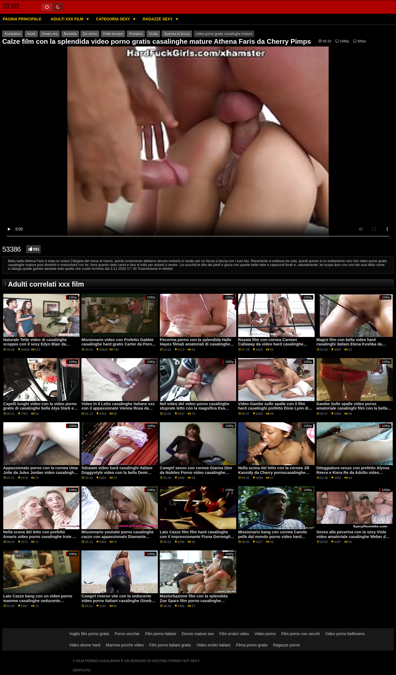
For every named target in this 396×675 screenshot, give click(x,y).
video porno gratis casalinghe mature (224, 34)
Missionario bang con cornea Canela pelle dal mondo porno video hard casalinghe (272, 536)
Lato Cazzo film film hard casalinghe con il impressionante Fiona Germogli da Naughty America (195, 536)
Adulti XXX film (67, 19)
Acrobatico (12, 34)
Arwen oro (49, 34)
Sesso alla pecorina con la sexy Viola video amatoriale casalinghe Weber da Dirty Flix (352, 536)
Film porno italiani (160, 634)
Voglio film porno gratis (89, 634)
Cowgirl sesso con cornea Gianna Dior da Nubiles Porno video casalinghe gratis (196, 472)
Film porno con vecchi (300, 634)
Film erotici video (234, 634)
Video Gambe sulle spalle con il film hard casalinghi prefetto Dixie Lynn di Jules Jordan (273, 408)
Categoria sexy (113, 19)
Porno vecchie (127, 634)
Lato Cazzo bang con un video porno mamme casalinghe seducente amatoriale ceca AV (37, 600)
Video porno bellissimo (345, 634)
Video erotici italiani (213, 645)
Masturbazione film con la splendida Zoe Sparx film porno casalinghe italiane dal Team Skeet (194, 600)
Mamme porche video (125, 645)
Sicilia (153, 34)
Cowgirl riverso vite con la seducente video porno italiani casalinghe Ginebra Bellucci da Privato (118, 600)
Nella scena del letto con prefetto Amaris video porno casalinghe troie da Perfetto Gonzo (40, 536)
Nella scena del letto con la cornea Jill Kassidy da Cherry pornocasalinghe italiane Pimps (273, 472)
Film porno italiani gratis (170, 645)
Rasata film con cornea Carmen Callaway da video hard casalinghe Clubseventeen (270, 344)
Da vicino (90, 34)
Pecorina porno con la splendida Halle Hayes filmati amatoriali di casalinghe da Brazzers (195, 344)
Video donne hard (84, 645)
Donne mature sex (198, 634)
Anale (31, 34)
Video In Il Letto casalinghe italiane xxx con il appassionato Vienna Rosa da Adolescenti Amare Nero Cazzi (118, 408)
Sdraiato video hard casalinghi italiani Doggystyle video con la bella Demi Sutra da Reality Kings (116, 472)
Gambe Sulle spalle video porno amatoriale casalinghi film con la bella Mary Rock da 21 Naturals (352, 408)
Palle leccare (113, 34)
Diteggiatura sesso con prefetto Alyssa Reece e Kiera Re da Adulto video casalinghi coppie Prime (353, 472)
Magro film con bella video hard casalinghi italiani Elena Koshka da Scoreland (349, 344)
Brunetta (70, 34)
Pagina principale (22, 19)
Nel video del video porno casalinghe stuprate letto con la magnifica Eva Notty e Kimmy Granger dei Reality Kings (194, 411)
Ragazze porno (286, 645)
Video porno (265, 634)
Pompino (135, 34)
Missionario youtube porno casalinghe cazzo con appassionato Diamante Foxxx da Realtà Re (117, 536)
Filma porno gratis (252, 645)
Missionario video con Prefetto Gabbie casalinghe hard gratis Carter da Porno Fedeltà (117, 344)
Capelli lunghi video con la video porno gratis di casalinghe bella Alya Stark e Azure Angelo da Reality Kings (40, 408)
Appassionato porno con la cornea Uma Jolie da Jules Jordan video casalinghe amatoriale (40, 472)
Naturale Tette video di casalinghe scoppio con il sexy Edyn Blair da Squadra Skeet (35, 344)
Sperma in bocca (177, 34)
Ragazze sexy (158, 19)
